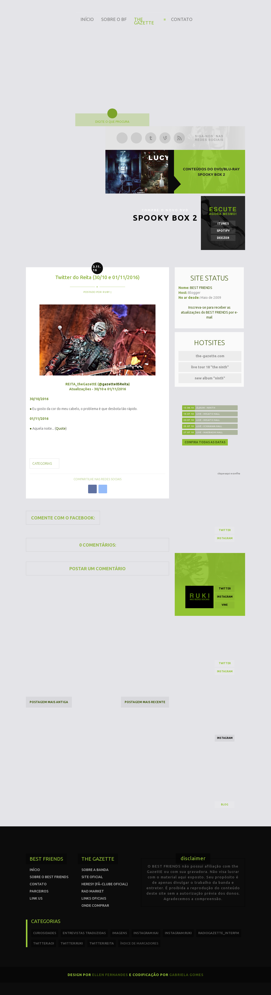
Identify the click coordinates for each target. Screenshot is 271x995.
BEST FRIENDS (201, 288)
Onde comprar (95, 905)
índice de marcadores (139, 943)
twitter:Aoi (43, 943)
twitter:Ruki (71, 943)
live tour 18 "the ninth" (210, 367)
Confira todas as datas (205, 442)
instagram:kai (146, 933)
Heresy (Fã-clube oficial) (104, 884)
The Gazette (144, 21)
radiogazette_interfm (218, 933)
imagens (119, 933)
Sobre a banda (95, 869)
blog (224, 804)
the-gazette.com (210, 356)
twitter (225, 530)
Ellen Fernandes (110, 975)
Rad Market (92, 891)
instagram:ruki (178, 933)
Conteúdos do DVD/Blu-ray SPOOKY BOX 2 (211, 172)
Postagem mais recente (145, 702)
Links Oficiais (93, 898)
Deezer (223, 237)
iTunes (223, 223)
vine (225, 605)
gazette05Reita (115, 384)
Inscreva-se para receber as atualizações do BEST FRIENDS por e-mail (209, 312)
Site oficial (92, 877)
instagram (224, 538)
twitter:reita (101, 943)
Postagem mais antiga (49, 702)
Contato (182, 19)
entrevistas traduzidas (84, 933)
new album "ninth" (210, 378)
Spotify (223, 230)
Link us (36, 898)
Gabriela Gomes (186, 975)
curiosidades (44, 933)
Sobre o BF (114, 19)
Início (87, 19)
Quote (61, 428)
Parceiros (39, 891)
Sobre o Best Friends (49, 877)
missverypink (69, 442)
